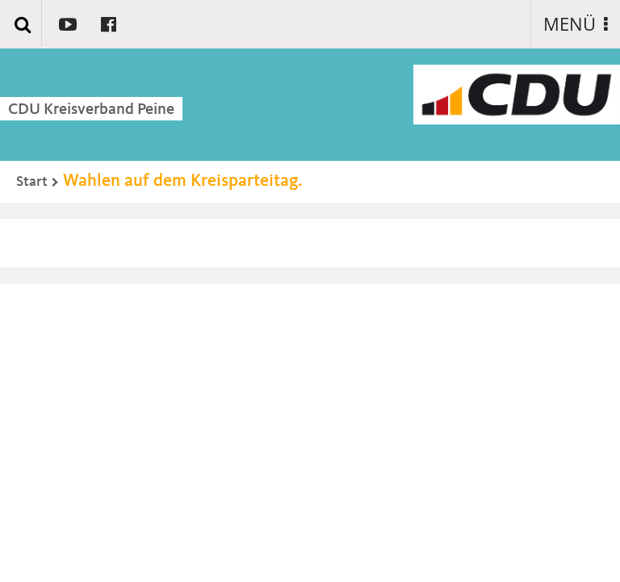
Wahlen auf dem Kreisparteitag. (183, 181)
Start (32, 182)
